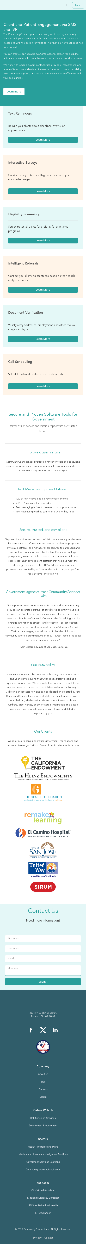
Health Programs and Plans (43, 1146)
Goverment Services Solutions (43, 1161)
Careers (43, 1089)
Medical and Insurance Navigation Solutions (43, 1154)
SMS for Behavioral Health (43, 1205)
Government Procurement (43, 1125)
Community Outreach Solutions (43, 1169)
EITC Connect (43, 1212)
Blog (43, 1081)
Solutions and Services (43, 1117)
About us (43, 1073)
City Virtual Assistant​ (43, 1190)
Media (43, 1096)
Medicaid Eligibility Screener (43, 1197)
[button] (67, 5)
